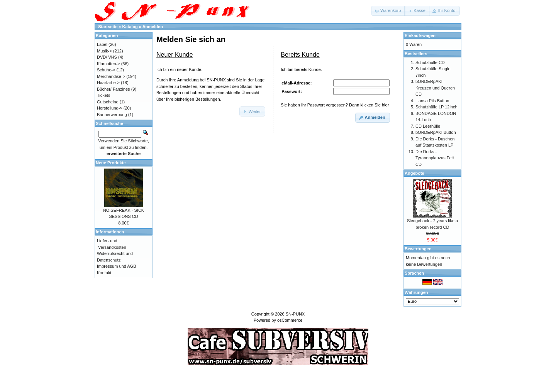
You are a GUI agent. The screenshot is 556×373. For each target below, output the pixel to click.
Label (102, 44)
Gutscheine (108, 102)
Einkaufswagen (420, 35)
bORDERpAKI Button (435, 132)
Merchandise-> (111, 76)
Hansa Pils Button (432, 100)
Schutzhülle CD (430, 62)
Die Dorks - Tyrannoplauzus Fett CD (434, 158)
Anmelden (152, 26)
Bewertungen (418, 248)
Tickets (103, 95)
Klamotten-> (108, 63)
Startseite (107, 26)
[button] (388, 11)
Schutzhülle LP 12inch (436, 107)
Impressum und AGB (116, 266)
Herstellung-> (109, 108)
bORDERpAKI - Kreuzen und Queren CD (435, 87)
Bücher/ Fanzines (113, 89)
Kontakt (104, 272)
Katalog (130, 26)
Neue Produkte (111, 162)
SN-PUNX (295, 314)
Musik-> (104, 51)
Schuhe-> (106, 70)
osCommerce (289, 320)
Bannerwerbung (112, 114)
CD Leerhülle (427, 126)
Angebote (414, 173)
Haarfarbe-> (108, 82)
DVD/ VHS (107, 57)
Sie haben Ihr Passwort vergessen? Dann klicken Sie (335, 105)
